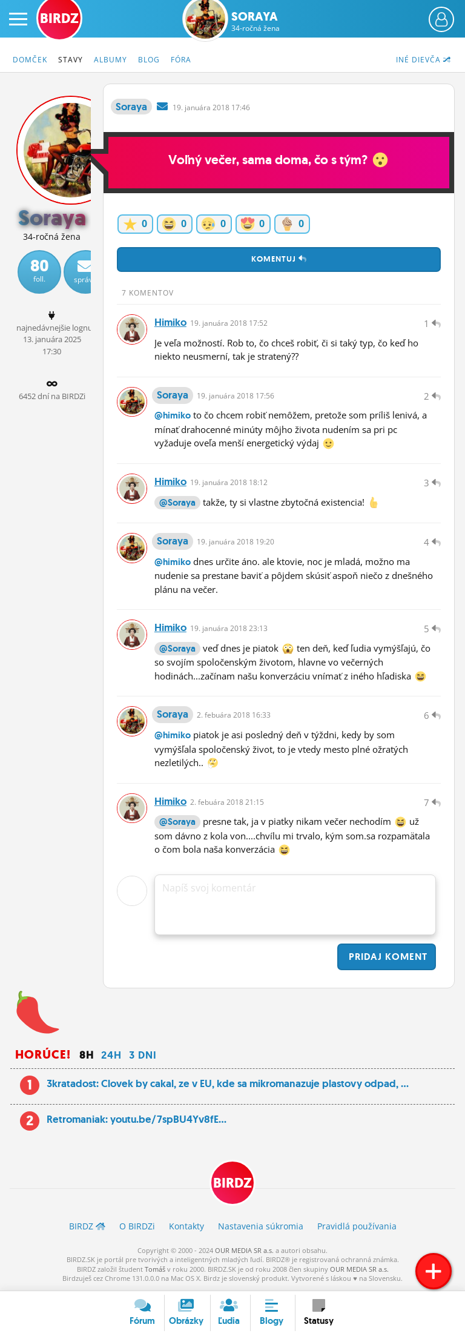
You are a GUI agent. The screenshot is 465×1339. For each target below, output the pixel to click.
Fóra (181, 60)
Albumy (110, 60)
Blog (149, 60)
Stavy (70, 60)
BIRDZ (232, 1184)
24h (111, 1056)
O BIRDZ (137, 1227)
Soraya (255, 21)
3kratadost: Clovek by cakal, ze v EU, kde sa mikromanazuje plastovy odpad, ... (228, 1084)
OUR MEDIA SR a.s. (244, 1251)
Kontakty (186, 1227)
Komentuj (279, 259)
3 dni (143, 1056)
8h (86, 1056)
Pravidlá (357, 1227)
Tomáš (155, 1270)
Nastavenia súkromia (260, 1227)
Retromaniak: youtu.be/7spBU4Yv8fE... (136, 1120)
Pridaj (386, 957)
